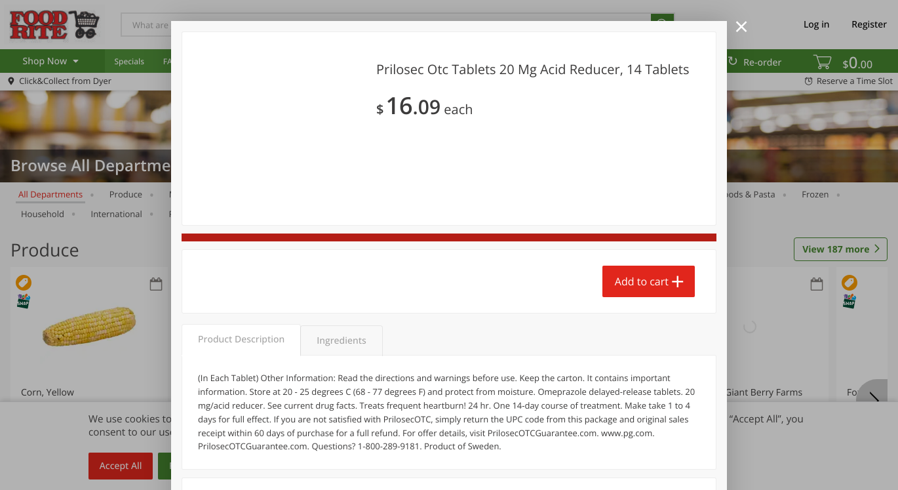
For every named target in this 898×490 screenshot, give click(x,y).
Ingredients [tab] (341, 341)
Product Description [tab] (241, 339)
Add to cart (642, 281)
